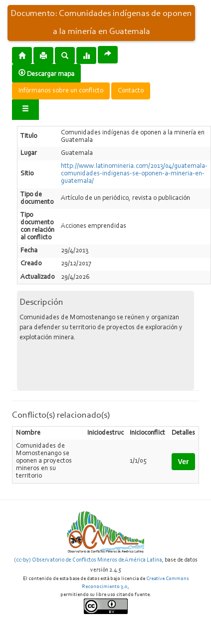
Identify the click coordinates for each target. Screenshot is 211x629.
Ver (183, 462)
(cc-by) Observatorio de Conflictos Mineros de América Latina (88, 560)
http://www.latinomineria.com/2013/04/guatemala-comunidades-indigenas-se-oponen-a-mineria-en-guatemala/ (134, 174)
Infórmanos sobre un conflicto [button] (60, 90)
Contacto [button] (131, 90)
